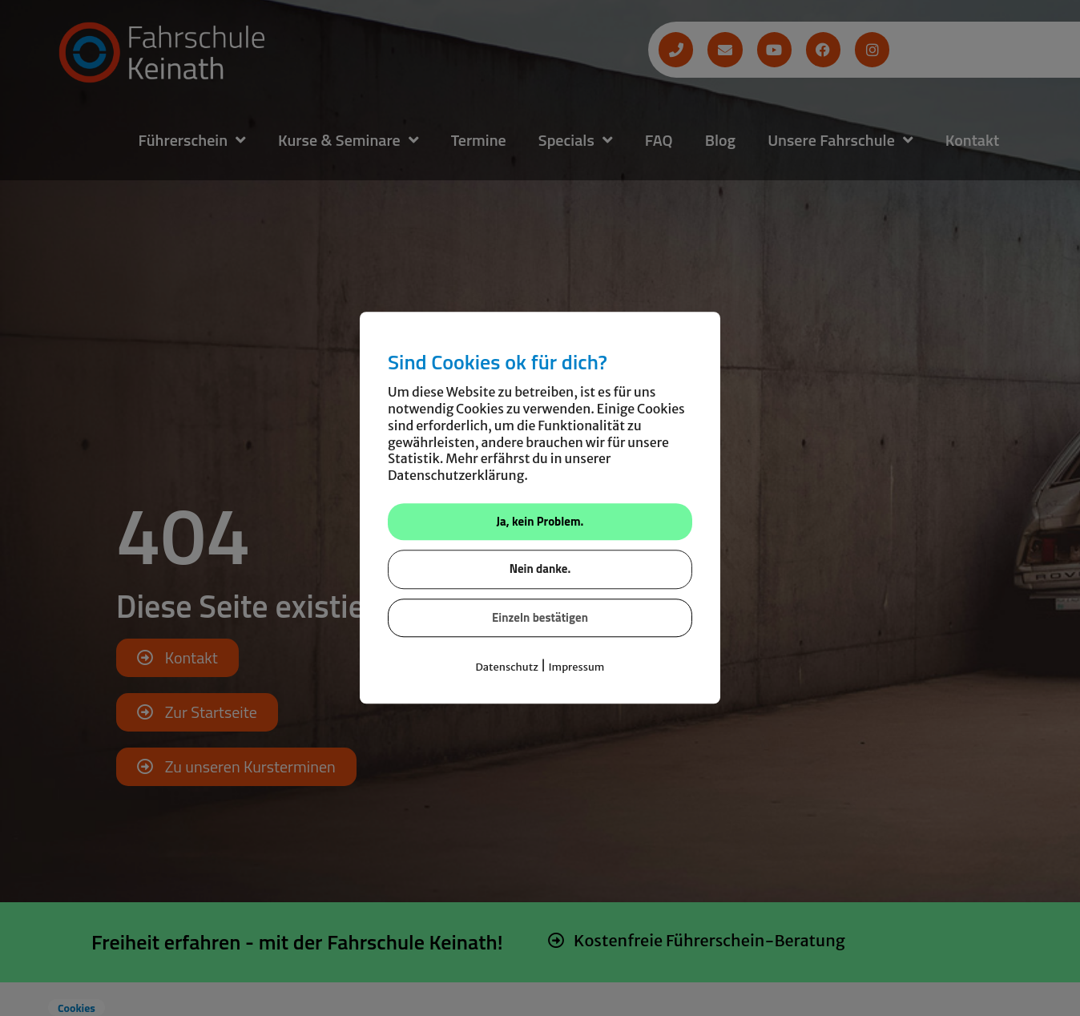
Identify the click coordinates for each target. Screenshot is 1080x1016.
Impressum (576, 668)
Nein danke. (540, 569)
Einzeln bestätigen (540, 617)
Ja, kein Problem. (540, 521)
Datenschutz (507, 668)
